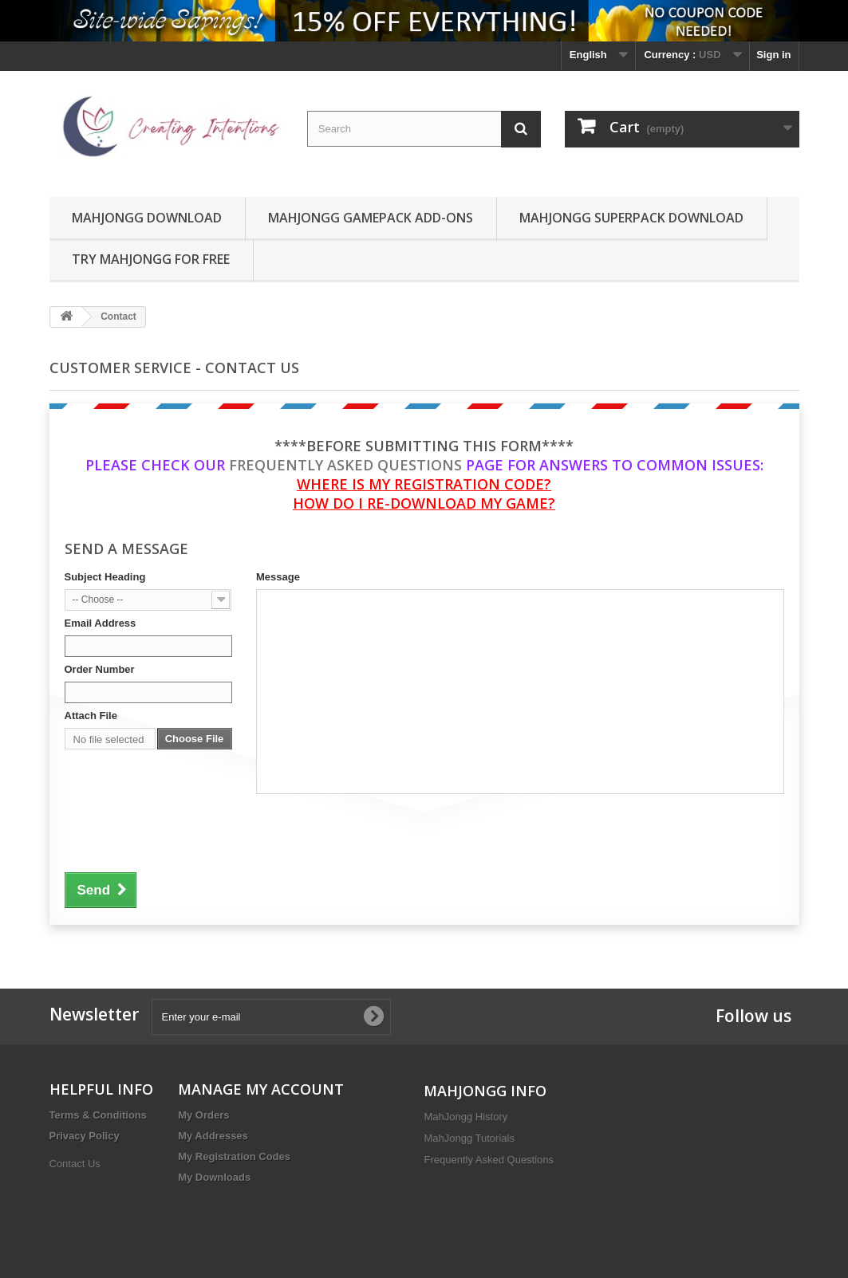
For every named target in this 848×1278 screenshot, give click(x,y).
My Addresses (213, 1136)
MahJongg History (465, 1117)
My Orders (203, 1115)
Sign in (773, 55)
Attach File (91, 716)
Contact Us (75, 1164)
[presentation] (186, 831)
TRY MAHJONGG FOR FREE (151, 259)
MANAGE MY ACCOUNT (261, 1089)
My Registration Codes (234, 1156)
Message (278, 577)
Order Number (100, 669)
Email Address (100, 623)
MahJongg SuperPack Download (631, 217)
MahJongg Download (147, 217)
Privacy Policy (84, 1136)
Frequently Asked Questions (345, 464)
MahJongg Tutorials (469, 1138)
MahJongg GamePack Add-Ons (370, 217)
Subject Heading (105, 577)
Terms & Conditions (98, 1115)
